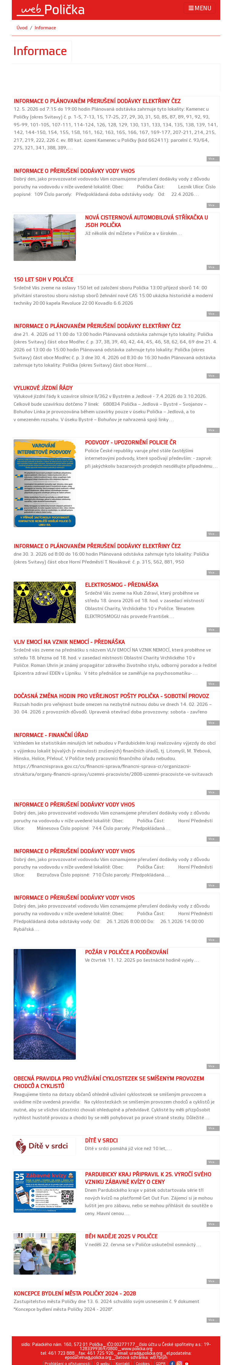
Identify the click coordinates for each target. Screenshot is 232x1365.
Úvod (22, 28)
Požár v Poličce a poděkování (126, 952)
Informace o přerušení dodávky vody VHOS (74, 171)
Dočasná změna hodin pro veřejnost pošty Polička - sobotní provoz (111, 696)
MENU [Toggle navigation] (199, 8)
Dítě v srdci (101, 1141)
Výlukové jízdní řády (43, 388)
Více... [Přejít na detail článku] (213, 159)
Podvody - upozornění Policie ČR (130, 443)
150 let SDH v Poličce (43, 280)
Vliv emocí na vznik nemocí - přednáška (69, 642)
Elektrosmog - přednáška (121, 585)
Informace (45, 28)
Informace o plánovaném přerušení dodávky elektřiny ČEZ (97, 101)
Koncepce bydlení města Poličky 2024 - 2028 (75, 1294)
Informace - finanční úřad (51, 735)
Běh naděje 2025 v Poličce (121, 1236)
